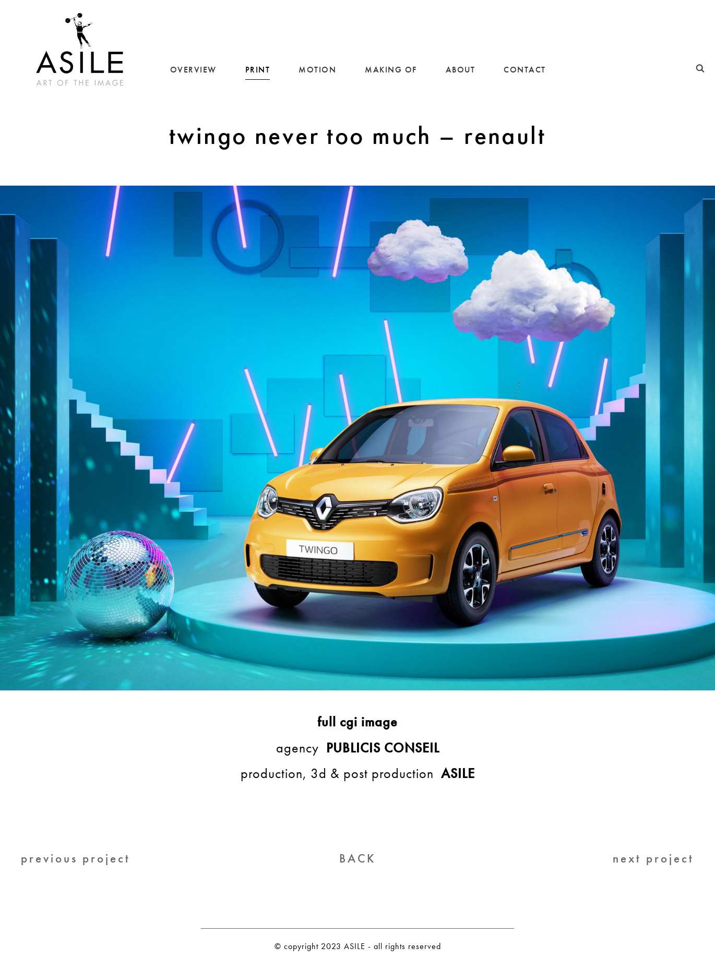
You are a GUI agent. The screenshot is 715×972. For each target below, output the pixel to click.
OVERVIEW (193, 69)
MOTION (317, 69)
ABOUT (460, 69)
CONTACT (525, 69)
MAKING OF (391, 69)
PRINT (257, 69)
